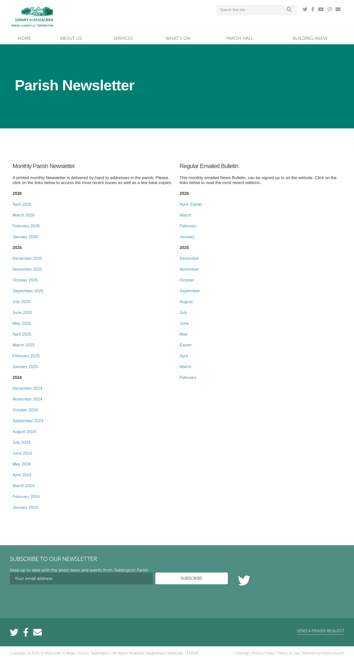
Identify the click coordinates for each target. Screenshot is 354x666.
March (185, 215)
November (189, 269)
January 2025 (25, 366)
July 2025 (21, 301)
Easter (186, 345)
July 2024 (21, 442)
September (190, 291)
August (186, 301)
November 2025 (27, 269)
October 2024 (25, 410)
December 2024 (27, 388)
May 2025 (22, 323)
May (184, 334)
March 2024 (24, 485)
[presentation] (47, 597)
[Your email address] (81, 578)
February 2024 (26, 496)
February (188, 226)
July (183, 312)
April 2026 (22, 204)
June (184, 323)
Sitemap (242, 653)
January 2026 (25, 236)
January (187, 236)
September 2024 (28, 420)
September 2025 (28, 291)
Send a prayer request (320, 631)
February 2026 (26, 226)
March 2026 (24, 215)
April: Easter (191, 204)
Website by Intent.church (323, 653)
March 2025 (24, 345)
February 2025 (26, 356)
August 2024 (24, 431)
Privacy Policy (263, 653)
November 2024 (27, 399)
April (184, 356)
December (189, 258)
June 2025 (22, 312)
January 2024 (25, 507)
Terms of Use (288, 653)
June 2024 (22, 453)
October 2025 (25, 280)
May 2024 (22, 464)
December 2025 (27, 258)
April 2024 (22, 475)
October (187, 280)
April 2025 (22, 334)
